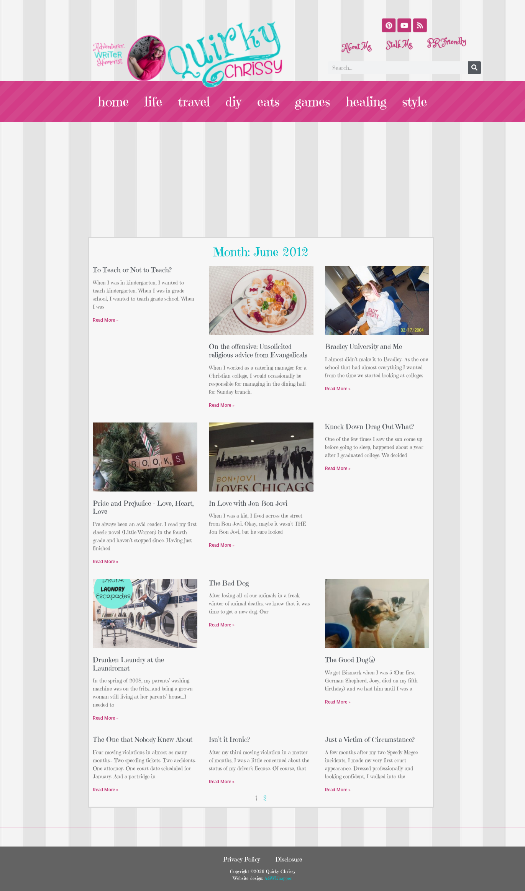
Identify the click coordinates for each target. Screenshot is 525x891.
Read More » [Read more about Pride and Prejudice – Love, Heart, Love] (105, 561)
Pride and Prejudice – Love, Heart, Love (143, 507)
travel (195, 102)
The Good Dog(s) (350, 659)
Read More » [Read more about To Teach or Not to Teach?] (105, 320)
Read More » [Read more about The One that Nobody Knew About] (105, 789)
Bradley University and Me (363, 346)
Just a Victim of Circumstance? (370, 739)
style (412, 102)
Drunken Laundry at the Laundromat (128, 663)
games (312, 102)
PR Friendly (445, 34)
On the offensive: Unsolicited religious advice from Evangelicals (258, 350)
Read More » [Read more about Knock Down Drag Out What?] (338, 468)
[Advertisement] (262, 179)
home (115, 102)
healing (365, 102)
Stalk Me (399, 45)
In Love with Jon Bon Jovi (248, 503)
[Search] (474, 67)
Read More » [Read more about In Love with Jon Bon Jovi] (222, 545)
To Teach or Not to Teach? (132, 269)
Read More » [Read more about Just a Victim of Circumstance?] (338, 789)
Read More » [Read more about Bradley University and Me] (338, 388)
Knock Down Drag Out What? (369, 426)
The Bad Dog (229, 583)
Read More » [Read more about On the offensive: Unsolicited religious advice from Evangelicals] (222, 405)
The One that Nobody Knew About (142, 739)
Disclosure (288, 859)
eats (268, 102)
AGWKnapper (277, 878)
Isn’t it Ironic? (229, 739)
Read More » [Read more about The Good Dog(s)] (338, 702)
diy (234, 102)
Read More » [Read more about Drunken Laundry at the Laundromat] (105, 718)
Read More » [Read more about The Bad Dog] (222, 625)
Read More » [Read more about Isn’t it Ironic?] (222, 781)
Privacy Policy (241, 859)
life (155, 102)
